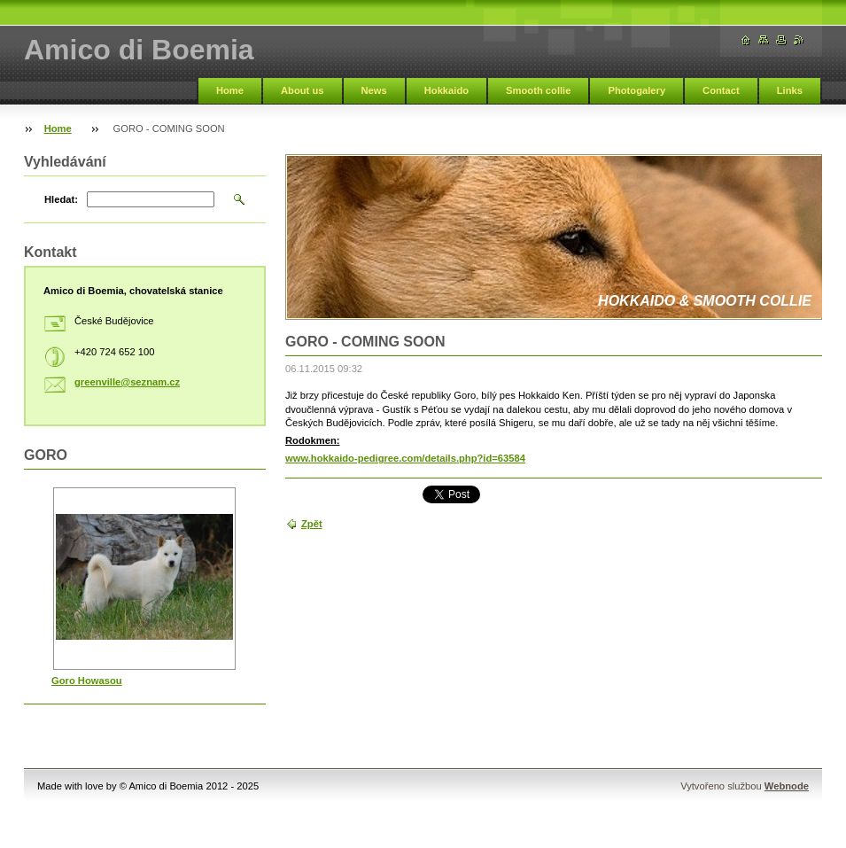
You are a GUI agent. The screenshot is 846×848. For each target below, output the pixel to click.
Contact (721, 90)
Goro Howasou (86, 680)
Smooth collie (538, 90)
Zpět (311, 523)
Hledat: (61, 199)
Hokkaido (446, 90)
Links (790, 90)
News (374, 90)
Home (230, 90)
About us (302, 90)
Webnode (787, 786)
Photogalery (636, 90)
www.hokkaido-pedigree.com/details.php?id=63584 (405, 458)
